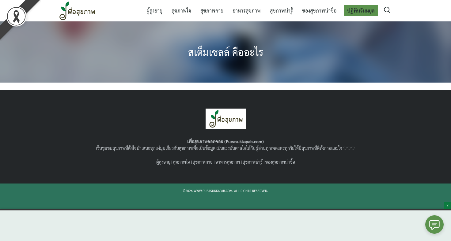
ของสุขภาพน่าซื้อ (319, 10)
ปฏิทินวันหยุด (361, 10)
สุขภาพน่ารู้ (281, 10)
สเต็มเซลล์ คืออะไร (225, 52)
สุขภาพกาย (211, 10)
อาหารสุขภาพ (247, 10)
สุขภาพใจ (181, 10)
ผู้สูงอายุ (154, 10)
